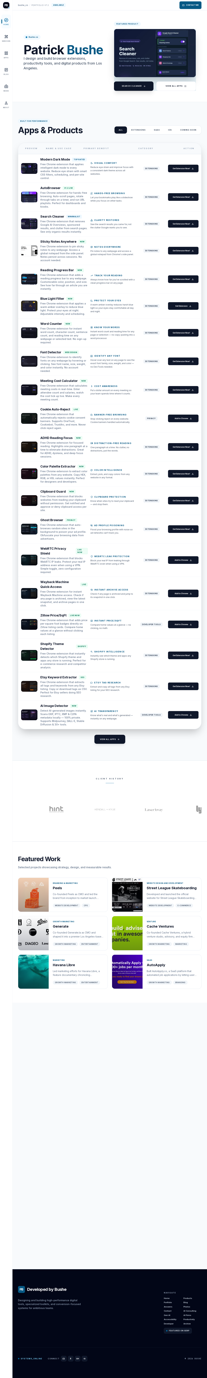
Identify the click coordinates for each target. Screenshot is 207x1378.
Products (187, 1298)
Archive (187, 1323)
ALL (121, 130)
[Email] (64, 1358)
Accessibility (170, 1319)
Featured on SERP (178, 1331)
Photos (186, 1307)
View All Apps (176, 86)
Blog (185, 1302)
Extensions (138, 130)
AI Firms (187, 1315)
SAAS (157, 130)
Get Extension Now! (180, 175)
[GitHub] (77, 1358)
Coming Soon (188, 130)
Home (167, 1298)
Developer (169, 1323)
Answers (168, 1307)
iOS (170, 130)
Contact (167, 1311)
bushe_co (23, 5)
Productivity (189, 1319)
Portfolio (168, 1302)
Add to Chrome (180, 545)
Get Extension (181, 383)
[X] (70, 1358)
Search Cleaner (134, 86)
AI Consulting (189, 1311)
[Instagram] (84, 1358)
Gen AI (167, 1315)
